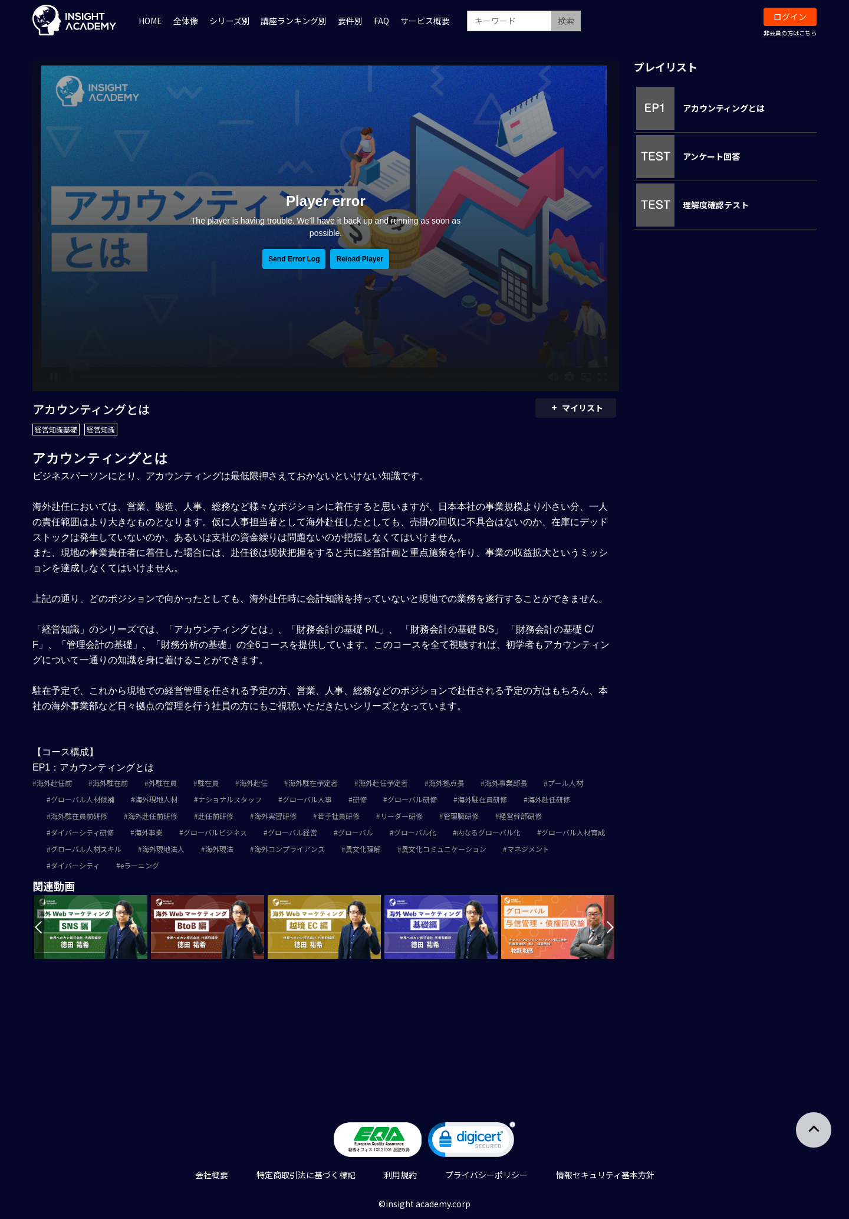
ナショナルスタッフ (230, 799)
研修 (360, 799)
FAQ (381, 21)
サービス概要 (425, 21)
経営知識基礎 (56, 429)
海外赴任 (253, 783)
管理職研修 (461, 816)
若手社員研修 (338, 816)
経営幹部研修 (520, 816)
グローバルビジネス (215, 832)
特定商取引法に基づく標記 (306, 1175)
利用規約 (400, 1175)
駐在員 (208, 783)
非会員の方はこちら (790, 32)
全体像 (185, 21)
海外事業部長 (506, 783)
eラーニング (139, 865)
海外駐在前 (110, 783)
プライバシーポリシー (486, 1175)
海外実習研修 (275, 816)
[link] (471, 1142)
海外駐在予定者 (313, 783)
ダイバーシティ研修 (82, 832)
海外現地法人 (163, 849)
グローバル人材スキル (86, 849)
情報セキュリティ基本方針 (605, 1175)
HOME (150, 21)
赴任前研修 (215, 816)
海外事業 (148, 832)
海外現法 (219, 849)
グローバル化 (415, 832)
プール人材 (565, 783)
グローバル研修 (412, 799)
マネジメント (528, 849)
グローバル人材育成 (573, 832)
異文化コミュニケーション (444, 849)
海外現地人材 (156, 799)
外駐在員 (163, 783)
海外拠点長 (446, 783)
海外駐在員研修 (482, 799)
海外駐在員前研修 (79, 816)
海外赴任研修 (549, 799)
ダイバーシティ (75, 865)
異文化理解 (363, 849)
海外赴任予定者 (383, 783)
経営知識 (101, 429)
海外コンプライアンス (289, 849)
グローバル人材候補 (82, 799)
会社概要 (211, 1175)
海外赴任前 (54, 783)
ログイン (790, 16)
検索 (566, 21)
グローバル (355, 832)
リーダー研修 (401, 816)
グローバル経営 (292, 832)
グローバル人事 (307, 799)
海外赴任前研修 (152, 816)
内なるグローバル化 (489, 832)
